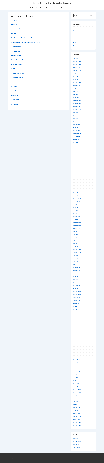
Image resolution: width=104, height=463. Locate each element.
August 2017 (76, 234)
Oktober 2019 (76, 178)
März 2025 (75, 79)
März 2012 (75, 357)
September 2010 (77, 392)
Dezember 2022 (77, 130)
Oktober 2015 (76, 270)
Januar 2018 (76, 219)
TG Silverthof (14, 104)
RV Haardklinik (15, 99)
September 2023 (77, 109)
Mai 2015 (75, 276)
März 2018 (75, 213)
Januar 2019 (76, 195)
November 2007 (77, 425)
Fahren (75, 30)
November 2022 (77, 133)
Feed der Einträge (77, 441)
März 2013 (75, 336)
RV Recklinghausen (16, 46)
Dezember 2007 (77, 422)
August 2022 (76, 139)
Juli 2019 (75, 183)
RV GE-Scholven (16, 82)
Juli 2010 (75, 395)
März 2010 (75, 404)
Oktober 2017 (76, 228)
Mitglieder (50, 7)
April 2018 (75, 210)
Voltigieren (75, 45)
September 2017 (77, 231)
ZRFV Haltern (15, 95)
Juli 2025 (75, 73)
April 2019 (75, 189)
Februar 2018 (76, 216)
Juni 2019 (75, 186)
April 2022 (75, 145)
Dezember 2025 (77, 61)
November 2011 (77, 368)
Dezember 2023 (77, 100)
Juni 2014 (75, 309)
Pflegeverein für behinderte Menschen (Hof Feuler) (26, 42)
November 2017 (77, 225)
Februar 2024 (76, 94)
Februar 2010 (76, 407)
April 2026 (75, 58)
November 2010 (77, 389)
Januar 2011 (76, 386)
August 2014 (76, 303)
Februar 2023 (76, 124)
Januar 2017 (76, 246)
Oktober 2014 (76, 297)
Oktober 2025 (76, 67)
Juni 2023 (75, 115)
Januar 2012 (76, 362)
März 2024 (75, 91)
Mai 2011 (75, 380)
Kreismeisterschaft (77, 36)
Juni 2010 (75, 398)
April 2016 (75, 261)
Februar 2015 (76, 285)
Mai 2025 (75, 76)
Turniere (75, 42)
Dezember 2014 (77, 291)
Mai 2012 (75, 354)
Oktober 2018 (76, 201)
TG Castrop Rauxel (16, 64)
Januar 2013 (76, 342)
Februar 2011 (76, 383)
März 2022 (75, 148)
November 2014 (77, 294)
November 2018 (77, 198)
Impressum (71, 8)
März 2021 (75, 157)
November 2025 (77, 64)
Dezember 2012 (77, 345)
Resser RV (14, 91)
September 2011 (77, 371)
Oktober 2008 (76, 419)
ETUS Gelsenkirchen (17, 77)
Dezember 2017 (77, 222)
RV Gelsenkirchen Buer (18, 73)
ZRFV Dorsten (15, 24)
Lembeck (13, 33)
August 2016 (76, 255)
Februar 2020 (76, 169)
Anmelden (75, 438)
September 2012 (77, 351)
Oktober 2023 (76, 106)
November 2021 (77, 154)
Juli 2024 (75, 88)
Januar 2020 (76, 172)
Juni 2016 (75, 258)
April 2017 (75, 240)
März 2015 (75, 282)
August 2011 (76, 374)
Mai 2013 (75, 333)
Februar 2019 (76, 192)
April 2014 (75, 312)
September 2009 (77, 416)
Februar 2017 (76, 243)
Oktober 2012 (76, 348)
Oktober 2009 (76, 413)
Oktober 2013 (76, 324)
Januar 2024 (76, 97)
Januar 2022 (76, 151)
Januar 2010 (76, 410)
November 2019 (77, 175)
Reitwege (75, 39)
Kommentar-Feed (77, 444)
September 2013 (77, 327)
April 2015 (75, 279)
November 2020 (77, 160)
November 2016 (77, 249)
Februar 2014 (76, 315)
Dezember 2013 (77, 318)
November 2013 (77, 321)
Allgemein (75, 28)
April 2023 (75, 118)
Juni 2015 (75, 273)
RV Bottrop (14, 20)
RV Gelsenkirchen (16, 68)
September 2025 (77, 70)
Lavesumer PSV (15, 29)
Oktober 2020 (76, 163)
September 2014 (77, 300)
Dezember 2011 (77, 365)
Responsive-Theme (47, 458)
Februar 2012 (76, 359)
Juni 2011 (75, 377)
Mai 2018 (75, 207)
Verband (39, 7)
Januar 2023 (76, 127)
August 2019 (76, 180)
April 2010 (75, 401)
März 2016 (75, 264)
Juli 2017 (75, 237)
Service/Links (60, 8)
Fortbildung (76, 33)
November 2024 (77, 82)
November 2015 (77, 267)
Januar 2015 (76, 288)
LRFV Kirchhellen (16, 55)
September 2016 (77, 252)
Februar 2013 (76, 339)
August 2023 (76, 112)
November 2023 (77, 103)
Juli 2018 (75, 204)
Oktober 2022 (76, 136)
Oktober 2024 (76, 85)
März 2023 (75, 121)
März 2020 (75, 166)
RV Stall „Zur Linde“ (17, 60)
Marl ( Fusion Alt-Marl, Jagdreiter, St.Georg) (24, 37)
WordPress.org (76, 447)
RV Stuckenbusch (16, 51)
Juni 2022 (75, 142)
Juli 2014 (75, 306)
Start (31, 8)
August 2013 (76, 330)
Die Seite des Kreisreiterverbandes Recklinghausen (52, 3)
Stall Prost (14, 86)
